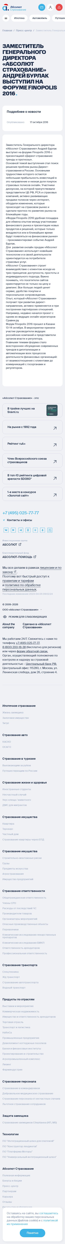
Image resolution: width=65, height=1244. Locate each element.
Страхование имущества (19, 817)
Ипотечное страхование (19, 706)
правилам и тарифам (18, 581)
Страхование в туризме (19, 759)
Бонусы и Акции (12, 1180)
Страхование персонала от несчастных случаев (31, 1098)
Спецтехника (10, 971)
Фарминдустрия (12, 1069)
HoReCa (7, 1032)
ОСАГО (6, 747)
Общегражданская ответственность (24, 897)
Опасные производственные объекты (25, 924)
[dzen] (35, 529)
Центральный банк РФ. (41, 664)
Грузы (6, 863)
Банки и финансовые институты (21, 1048)
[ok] (28, 529)
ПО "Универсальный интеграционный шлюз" (29, 1157)
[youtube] (13, 529)
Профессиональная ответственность (24, 953)
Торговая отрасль (12, 1022)
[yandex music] (42, 529)
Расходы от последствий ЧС (19, 908)
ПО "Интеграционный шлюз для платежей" (28, 1141)
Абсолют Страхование (18, 1169)
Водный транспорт (13, 987)
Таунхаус (7, 828)
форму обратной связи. (32, 651)
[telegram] (20, 529)
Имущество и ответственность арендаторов (29, 1016)
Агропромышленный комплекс (21, 1059)
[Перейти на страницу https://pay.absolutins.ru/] (42, 7)
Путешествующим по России (19, 770)
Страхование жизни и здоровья (24, 782)
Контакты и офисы (17, 520)
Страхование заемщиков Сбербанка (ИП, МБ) (29, 1122)
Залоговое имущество (15, 717)
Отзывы (7, 1201)
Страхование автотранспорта (20, 982)
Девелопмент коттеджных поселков (24, 1043)
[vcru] (49, 529)
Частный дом (10, 834)
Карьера (7, 1196)
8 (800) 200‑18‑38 (14, 647)
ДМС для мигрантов (14, 805)
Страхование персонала (19, 1081)
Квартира (8, 823)
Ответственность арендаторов (21, 948)
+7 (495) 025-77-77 (20, 513)
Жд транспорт (11, 977)
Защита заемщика (15, 1116)
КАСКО (6, 741)
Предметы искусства (15, 868)
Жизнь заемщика (12, 712)
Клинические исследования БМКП (23, 942)
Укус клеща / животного (16, 799)
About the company (8, 626)
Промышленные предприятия (20, 1038)
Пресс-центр (10, 1186)
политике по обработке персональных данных (21, 587)
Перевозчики (10, 929)
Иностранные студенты (16, 789)
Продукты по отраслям (18, 999)
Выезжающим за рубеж (16, 765)
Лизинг (6, 1064)
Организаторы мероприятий (19, 918)
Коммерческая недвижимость (20, 1011)
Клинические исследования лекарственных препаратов (29, 936)
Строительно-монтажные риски (22, 858)
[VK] (6, 529)
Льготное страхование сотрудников (24, 1104)
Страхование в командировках (21, 1088)
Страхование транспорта (19, 965)
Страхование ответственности (23, 891)
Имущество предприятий (17, 879)
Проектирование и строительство (23, 1053)
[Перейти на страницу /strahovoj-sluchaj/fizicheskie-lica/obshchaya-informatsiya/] (59, 7)
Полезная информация (16, 1175)
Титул (5, 723)
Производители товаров (17, 913)
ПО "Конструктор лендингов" (19, 1146)
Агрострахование (13, 873)
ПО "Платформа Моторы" (17, 1151)
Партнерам (9, 1191)
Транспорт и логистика (16, 1027)
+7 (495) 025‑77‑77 (27, 643)
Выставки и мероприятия (17, 1006)
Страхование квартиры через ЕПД (23, 839)
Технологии (10, 1134)
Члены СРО (9, 903)
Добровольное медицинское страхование (27, 1093)
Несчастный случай (14, 794)
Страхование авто (15, 735)
